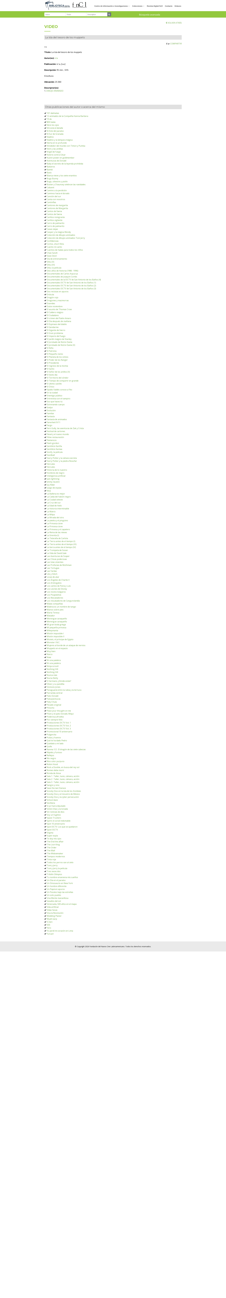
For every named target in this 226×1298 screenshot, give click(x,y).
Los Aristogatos (54, 614)
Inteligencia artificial (56, 507)
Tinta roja (51, 890)
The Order (51, 878)
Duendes (51, 334)
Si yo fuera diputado (56, 837)
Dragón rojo (52, 328)
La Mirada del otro (55, 548)
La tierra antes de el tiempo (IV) (61, 578)
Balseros (51, 197)
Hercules (51, 495)
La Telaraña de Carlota (57, 569)
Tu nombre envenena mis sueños (62, 908)
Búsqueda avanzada (149, 14)
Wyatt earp (52, 950)
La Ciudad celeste (55, 531)
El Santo (50, 400)
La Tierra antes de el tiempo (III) (61, 575)
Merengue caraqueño (57, 649)
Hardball (51, 486)
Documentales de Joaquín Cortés (62, 308)
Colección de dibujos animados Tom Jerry (66, 269)
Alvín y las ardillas (55, 180)
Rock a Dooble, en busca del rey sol (63, 798)
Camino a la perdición (57, 221)
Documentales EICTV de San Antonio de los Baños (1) (71, 313)
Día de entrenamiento (57, 290)
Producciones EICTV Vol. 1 (59, 754)
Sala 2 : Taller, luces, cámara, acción (63, 810)
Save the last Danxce (56, 819)
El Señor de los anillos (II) (58, 403)
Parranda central (54, 724)
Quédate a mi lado (55, 774)
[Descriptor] (96, 15)
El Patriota (51, 382)
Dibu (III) (51, 296)
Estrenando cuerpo (56, 435)
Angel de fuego (54, 183)
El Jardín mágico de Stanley (59, 370)
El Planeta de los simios (57, 388)
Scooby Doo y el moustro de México (63, 825)
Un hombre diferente (56, 917)
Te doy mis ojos (54, 869)
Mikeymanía (52, 661)
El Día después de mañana (59, 352)
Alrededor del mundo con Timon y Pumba (66, 177)
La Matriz (51, 542)
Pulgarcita (51, 765)
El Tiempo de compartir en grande (62, 412)
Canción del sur (54, 227)
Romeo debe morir (55, 801)
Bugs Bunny (52, 209)
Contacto (168, 6)
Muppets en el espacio (57, 679)
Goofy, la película (55, 483)
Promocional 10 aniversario (59, 762)
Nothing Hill (52, 700)
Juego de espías (54, 519)
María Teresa (53, 643)
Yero (49, 959)
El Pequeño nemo (55, 385)
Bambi (50, 200)
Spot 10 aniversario (56, 855)
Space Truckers (54, 849)
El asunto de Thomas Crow (59, 340)
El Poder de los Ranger (57, 391)
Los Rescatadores (55, 629)
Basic (49, 203)
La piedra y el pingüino (57, 551)
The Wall (51, 881)
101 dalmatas (53, 144)
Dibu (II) (50, 293)
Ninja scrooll (52, 697)
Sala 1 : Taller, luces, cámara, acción (63, 807)
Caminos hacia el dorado (58, 224)
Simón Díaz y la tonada (57, 840)
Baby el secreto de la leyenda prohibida (65, 195)
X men (49, 953)
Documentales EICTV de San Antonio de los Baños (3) (71, 319)
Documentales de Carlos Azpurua (62, 305)
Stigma (50, 864)
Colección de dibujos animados (61, 266)
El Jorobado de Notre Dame (59, 373)
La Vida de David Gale (56, 584)
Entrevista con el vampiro (58, 429)
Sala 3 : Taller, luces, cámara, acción (63, 813)
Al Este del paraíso (55, 162)
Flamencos (52, 471)
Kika (49, 522)
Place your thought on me (59, 742)
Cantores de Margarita (57, 239)
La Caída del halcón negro (59, 528)
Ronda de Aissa (54, 804)
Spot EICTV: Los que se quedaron (62, 858)
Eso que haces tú (54, 432)
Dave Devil (52, 287)
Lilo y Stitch (52, 605)
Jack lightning (53, 510)
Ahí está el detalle (55, 159)
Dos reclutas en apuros (57, 322)
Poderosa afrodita (55, 748)
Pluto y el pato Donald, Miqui (60, 745)
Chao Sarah (52, 284)
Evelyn (50, 438)
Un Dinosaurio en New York (60, 914)
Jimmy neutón (53, 513)
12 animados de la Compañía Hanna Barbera (67, 147)
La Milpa (51, 545)
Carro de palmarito (55, 254)
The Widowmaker (55, 884)
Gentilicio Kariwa (54, 480)
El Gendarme (53, 358)
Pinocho (50, 739)
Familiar (50, 444)
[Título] (76, 15)
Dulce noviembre (55, 337)
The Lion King (53, 875)
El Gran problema (55, 364)
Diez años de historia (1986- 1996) (62, 302)
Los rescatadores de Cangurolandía (63, 632)
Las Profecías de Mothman (59, 596)
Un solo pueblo (54, 926)
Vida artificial (53, 938)
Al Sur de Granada (55, 165)
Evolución (51, 441)
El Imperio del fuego (56, 367)
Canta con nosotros (56, 230)
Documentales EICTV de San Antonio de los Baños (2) (71, 316)
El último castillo (54, 415)
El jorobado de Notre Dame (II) (61, 376)
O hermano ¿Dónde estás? (59, 712)
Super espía (52, 866)
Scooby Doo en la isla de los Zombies (64, 822)
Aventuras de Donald (56, 192)
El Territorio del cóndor (57, 409)
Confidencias (53, 272)
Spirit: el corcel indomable (58, 852)
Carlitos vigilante (54, 251)
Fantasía (51, 447)
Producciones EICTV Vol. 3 (59, 759)
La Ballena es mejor (56, 525)
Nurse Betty (52, 709)
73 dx (49, 150)
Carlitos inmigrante (56, 248)
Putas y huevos (54, 768)
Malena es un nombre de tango (61, 638)
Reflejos (50, 786)
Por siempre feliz (55, 751)
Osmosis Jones (53, 718)
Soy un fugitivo (54, 846)
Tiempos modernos (56, 887)
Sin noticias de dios (55, 843)
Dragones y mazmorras (58, 331)
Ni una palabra (54, 691)
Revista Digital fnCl (155, 6)
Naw (49, 688)
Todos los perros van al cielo (60, 893)
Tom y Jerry (52, 896)
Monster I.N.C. (53, 673)
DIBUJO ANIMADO (74, 122)
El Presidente (53, 394)
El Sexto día (52, 406)
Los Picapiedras (54, 626)
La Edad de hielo (54, 536)
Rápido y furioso (54, 783)
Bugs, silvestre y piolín (57, 212)
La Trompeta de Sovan (57, 581)
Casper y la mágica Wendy (59, 263)
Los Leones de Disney (57, 620)
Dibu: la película (54, 299)
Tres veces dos (54, 902)
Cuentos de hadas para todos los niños (65, 281)
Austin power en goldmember (60, 189)
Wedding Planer (54, 947)
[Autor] (54, 15)
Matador (51, 646)
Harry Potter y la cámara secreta (62, 489)
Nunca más (52, 706)
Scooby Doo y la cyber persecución (63, 828)
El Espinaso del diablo (57, 355)
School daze (52, 831)
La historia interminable (58, 539)
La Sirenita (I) (53, 566)
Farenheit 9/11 (53, 453)
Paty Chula (52, 733)
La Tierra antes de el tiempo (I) (61, 572)
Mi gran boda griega (56, 655)
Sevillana (51, 834)
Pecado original (54, 736)
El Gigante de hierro (56, 361)
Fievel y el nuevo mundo (58, 465)
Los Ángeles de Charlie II (58, 611)
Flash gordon (53, 474)
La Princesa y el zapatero (58, 560)
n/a (75, 89)
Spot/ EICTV (52, 861)
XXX (48, 956)
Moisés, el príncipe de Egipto (60, 670)
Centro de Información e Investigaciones (111, 6)
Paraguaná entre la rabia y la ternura (64, 721)
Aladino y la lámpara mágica (60, 171)
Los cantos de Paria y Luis (59, 617)
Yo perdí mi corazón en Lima (60, 962)
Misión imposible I (55, 664)
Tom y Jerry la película (57, 899)
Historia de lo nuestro (57, 501)
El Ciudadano (53, 346)
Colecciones (137, 6)
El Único (50, 418)
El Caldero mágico (55, 343)
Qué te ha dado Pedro (57, 771)
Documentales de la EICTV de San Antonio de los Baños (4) (74, 310)
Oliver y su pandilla (55, 715)
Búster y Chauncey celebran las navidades (66, 215)
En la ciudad (52, 423)
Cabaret (50, 218)
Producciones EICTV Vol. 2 (59, 756)
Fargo (49, 456)
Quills (49, 777)
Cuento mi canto (54, 278)
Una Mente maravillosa (57, 929)
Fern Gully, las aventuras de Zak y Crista (65, 459)
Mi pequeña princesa (56, 658)
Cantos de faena (54, 242)
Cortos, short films (55, 275)
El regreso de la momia (57, 397)
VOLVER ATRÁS (174, 54)
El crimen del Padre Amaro (59, 349)
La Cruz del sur (54, 533)
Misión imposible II (55, 667)
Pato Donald (52, 727)
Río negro (51, 789)
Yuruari (50, 965)
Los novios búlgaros (56, 623)
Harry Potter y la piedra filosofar (62, 492)
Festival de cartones (56, 462)
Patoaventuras (54, 730)
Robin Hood (52, 795)
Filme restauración (55, 468)
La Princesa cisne (55, 554)
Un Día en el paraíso (56, 911)
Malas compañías (55, 635)
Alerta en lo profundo (57, 174)
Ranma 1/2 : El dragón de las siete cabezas (66, 780)
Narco (49, 685)
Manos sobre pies (55, 641)
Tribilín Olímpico (54, 905)
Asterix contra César (56, 186)
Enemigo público (54, 426)
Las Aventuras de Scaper (58, 587)
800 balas (51, 153)
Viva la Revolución (55, 944)
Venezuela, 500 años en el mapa (61, 935)
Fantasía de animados (57, 450)
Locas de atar (53, 608)
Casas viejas (52, 260)
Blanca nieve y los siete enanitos (62, 206)
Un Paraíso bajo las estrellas (60, 923)
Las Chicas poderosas (57, 590)
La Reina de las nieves (57, 563)
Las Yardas (52, 602)
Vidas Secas (52, 941)
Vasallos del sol (54, 932)
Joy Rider (51, 516)
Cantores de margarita (57, 236)
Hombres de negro (55, 504)
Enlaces (178, 6)
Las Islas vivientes (55, 593)
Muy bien (51, 682)
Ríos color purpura (55, 792)
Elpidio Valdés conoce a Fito (59, 420)
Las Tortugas (53, 599)
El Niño (50, 379)
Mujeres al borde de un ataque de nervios (66, 676)
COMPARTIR (174, 74)
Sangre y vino (53, 816)
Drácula (50, 325)
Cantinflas (51, 233)
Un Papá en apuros (56, 920)
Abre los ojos (53, 156)
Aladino (50, 168)
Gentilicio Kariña (54, 477)
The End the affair (55, 872)
